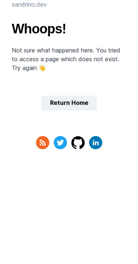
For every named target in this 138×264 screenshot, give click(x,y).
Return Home (69, 102)
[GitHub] (78, 142)
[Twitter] (60, 142)
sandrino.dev (29, 4)
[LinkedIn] (96, 142)
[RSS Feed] (43, 142)
